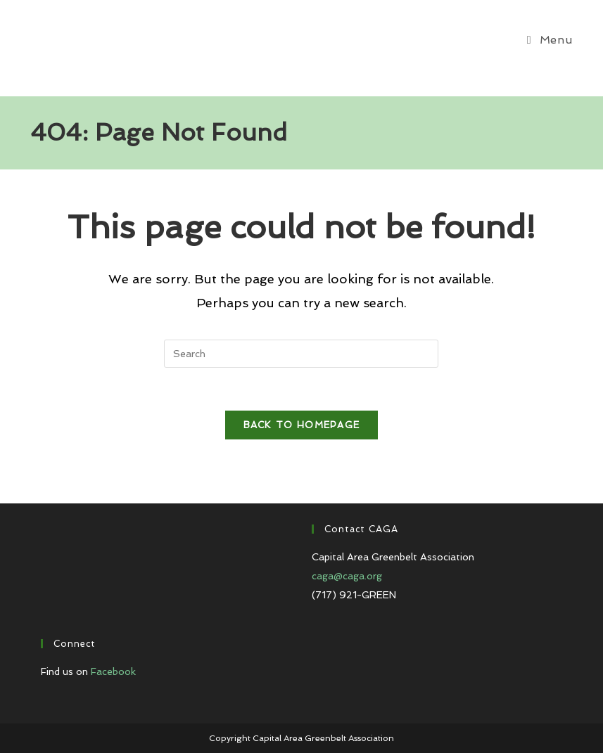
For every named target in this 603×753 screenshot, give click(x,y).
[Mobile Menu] (550, 39)
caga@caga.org (347, 575)
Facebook (113, 671)
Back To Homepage (301, 425)
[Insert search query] (301, 354)
